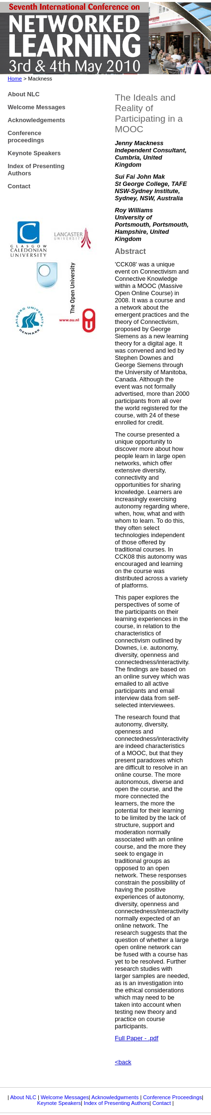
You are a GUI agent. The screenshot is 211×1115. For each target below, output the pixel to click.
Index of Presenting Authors (116, 1103)
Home (15, 78)
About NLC (24, 1097)
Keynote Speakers (59, 1103)
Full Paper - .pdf (136, 1038)
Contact (163, 1103)
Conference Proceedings (172, 1097)
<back (123, 1062)
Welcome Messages (65, 1097)
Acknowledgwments (115, 1097)
